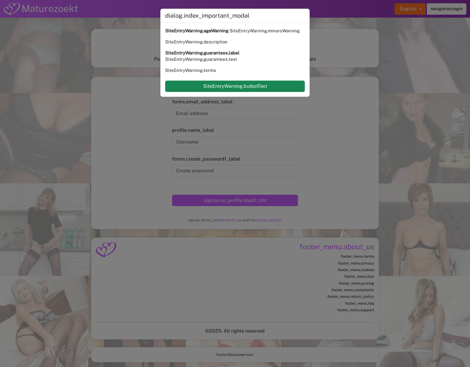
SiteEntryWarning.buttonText (235, 86)
